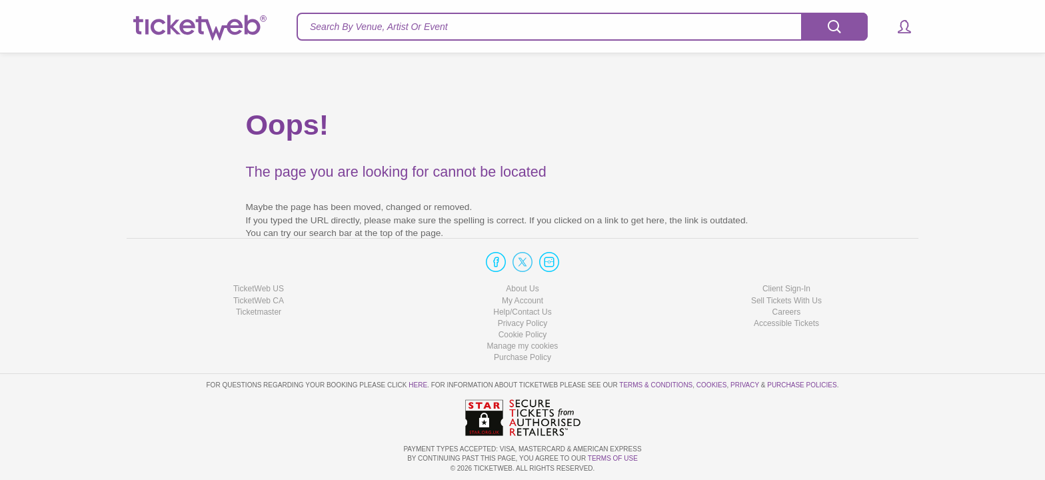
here (418, 385)
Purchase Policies (801, 385)
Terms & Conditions (655, 385)
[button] (898, 27)
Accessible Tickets (786, 323)
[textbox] (582, 27)
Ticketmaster (258, 312)
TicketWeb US (258, 288)
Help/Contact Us (522, 312)
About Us (522, 288)
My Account (522, 300)
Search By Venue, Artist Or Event (379, 26)
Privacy (744, 385)
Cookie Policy (523, 334)
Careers (786, 312)
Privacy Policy (523, 323)
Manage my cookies (522, 346)
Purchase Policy (522, 357)
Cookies (711, 385)
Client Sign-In (786, 288)
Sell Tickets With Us (786, 300)
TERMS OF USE (613, 458)
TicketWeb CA (258, 300)
